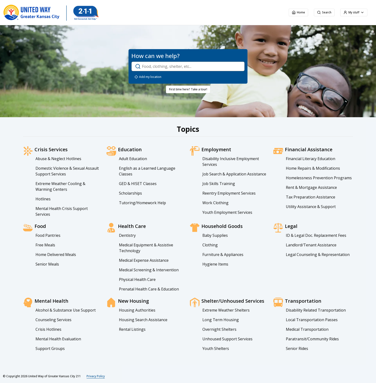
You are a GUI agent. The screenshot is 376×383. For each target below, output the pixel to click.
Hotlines (43, 199)
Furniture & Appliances (222, 254)
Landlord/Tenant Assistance (311, 245)
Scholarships (130, 193)
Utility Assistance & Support (311, 206)
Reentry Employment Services (229, 193)
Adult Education (133, 158)
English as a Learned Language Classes (147, 171)
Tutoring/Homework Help (142, 202)
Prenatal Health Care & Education (149, 289)
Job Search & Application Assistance (234, 174)
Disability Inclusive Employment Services (230, 161)
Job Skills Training (218, 183)
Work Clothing (215, 202)
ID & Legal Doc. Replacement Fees (316, 235)
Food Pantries (47, 235)
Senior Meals (47, 264)
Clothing (210, 245)
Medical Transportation (307, 329)
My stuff (353, 12)
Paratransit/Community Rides (312, 339)
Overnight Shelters (219, 329)
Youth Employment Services (227, 212)
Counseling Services (53, 319)
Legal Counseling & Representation (318, 254)
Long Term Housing (220, 319)
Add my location (147, 77)
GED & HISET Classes (138, 183)
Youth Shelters (215, 348)
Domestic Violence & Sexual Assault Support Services (67, 171)
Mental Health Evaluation (58, 339)
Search (324, 12)
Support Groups (50, 348)
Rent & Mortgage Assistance (311, 187)
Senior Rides (297, 348)
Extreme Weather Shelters (226, 310)
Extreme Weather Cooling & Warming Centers (60, 186)
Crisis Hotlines (48, 329)
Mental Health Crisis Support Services (61, 211)
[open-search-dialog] (188, 66)
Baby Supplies (215, 235)
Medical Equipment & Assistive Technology (146, 247)
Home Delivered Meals (55, 254)
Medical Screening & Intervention (149, 270)
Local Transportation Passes (312, 319)
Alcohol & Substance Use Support (65, 310)
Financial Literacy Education (310, 158)
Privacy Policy (96, 376)
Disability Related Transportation (316, 310)
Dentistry (127, 235)
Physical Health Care (137, 279)
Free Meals (45, 245)
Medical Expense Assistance (144, 260)
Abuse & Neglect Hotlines (58, 158)
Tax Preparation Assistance (310, 197)
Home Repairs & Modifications (313, 168)
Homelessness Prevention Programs (319, 177)
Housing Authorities (137, 310)
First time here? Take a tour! (188, 89)
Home (298, 12)
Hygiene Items (215, 264)
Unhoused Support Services (227, 339)
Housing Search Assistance (143, 319)
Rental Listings (132, 329)
